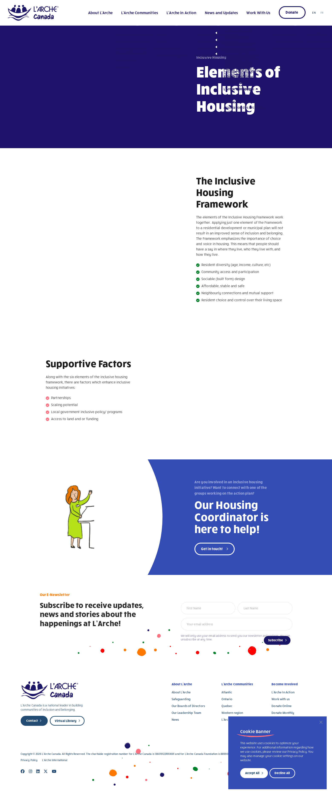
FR (322, 12)
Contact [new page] (32, 720)
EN (314, 12)
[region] (277, 752)
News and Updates (221, 12)
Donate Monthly (283, 713)
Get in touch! (212, 548)
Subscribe (275, 640)
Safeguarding (181, 699)
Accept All (252, 773)
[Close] (320, 722)
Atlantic (226, 692)
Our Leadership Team (186, 713)
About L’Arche (100, 12)
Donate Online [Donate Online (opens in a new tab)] (282, 706)
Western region (232, 713)
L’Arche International (54, 760)
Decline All (282, 773)
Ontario (226, 699)
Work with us (281, 699)
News (175, 719)
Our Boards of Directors (188, 706)
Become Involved (285, 684)
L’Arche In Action (283, 692)
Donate (292, 12)
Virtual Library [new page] (65, 721)
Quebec (226, 706)
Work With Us (258, 12)
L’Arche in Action (181, 12)
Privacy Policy (29, 760)
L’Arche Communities (139, 12)
